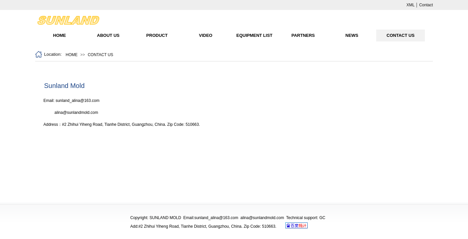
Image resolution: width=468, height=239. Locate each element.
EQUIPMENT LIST (254, 35)
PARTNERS (303, 35)
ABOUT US (108, 35)
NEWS (351, 35)
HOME (59, 35)
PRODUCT (156, 35)
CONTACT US (400, 35)
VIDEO (205, 35)
